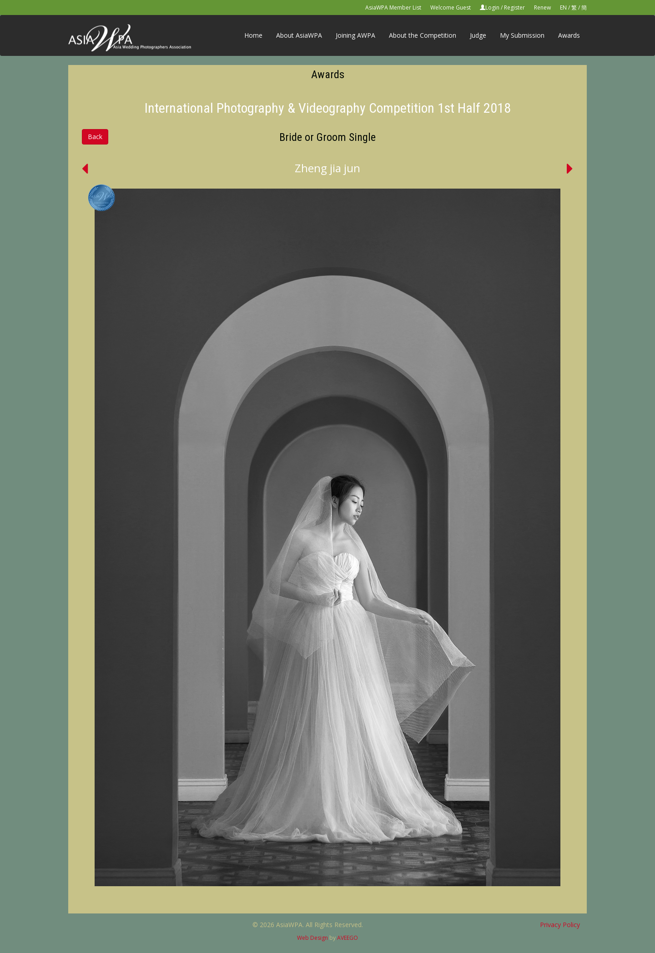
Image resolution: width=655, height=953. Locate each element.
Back (95, 136)
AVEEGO (347, 938)
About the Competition (422, 35)
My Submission (522, 35)
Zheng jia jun (327, 167)
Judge (478, 35)
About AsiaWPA (299, 35)
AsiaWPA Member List (393, 7)
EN (563, 7)
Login (492, 7)
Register (514, 7)
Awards (569, 35)
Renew (542, 7)
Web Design (312, 938)
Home (253, 35)
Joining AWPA (355, 35)
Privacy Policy (560, 924)
